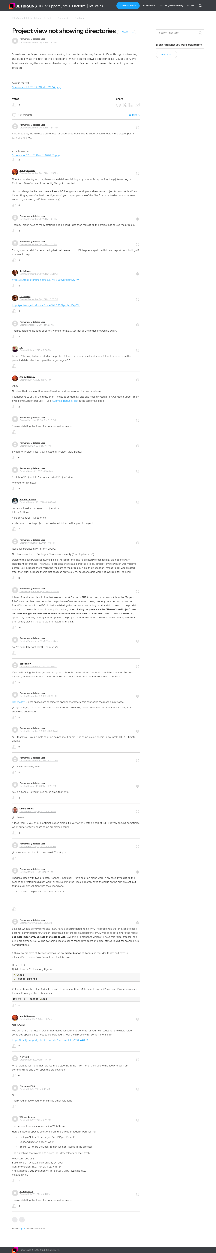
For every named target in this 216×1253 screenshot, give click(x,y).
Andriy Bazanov (27, 170)
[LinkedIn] (130, 104)
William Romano (28, 1117)
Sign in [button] (190, 6)
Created (39, 127)
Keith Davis (25, 271)
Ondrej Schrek (26, 808)
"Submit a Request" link (64, 400)
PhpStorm (79, 18)
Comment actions (137, 126)
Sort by (133, 115)
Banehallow (25, 664)
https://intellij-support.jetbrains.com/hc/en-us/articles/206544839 (50, 1040)
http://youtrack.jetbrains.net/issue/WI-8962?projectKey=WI (46, 279)
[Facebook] (118, 104)
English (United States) (171, 6)
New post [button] (166, 55)
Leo (21, 347)
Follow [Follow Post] (125, 32)
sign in (22, 1228)
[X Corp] (124, 105)
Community (149, 6)
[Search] (180, 32)
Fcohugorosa (26, 1191)
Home (23, 6)
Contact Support (128, 6)
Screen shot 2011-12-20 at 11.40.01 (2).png (36, 155)
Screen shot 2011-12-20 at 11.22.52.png (36, 87)
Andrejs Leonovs (28, 499)
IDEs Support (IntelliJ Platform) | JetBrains (32, 18)
